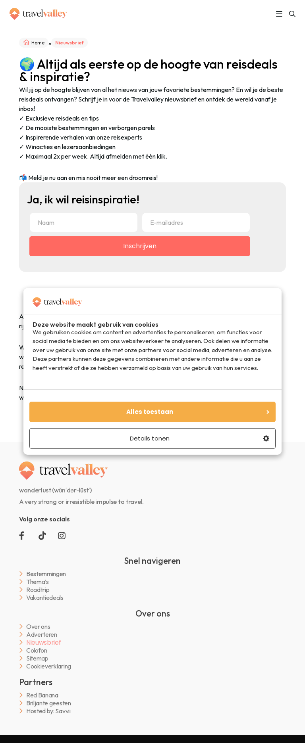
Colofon (36, 650)
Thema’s (37, 582)
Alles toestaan (198, 412)
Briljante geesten (48, 703)
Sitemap (37, 658)
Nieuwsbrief (43, 643)
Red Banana (42, 695)
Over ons (38, 626)
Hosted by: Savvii (48, 711)
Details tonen (200, 438)
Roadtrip (37, 590)
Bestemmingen (46, 574)
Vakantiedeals (45, 597)
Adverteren (41, 634)
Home (37, 43)
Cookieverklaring (48, 666)
